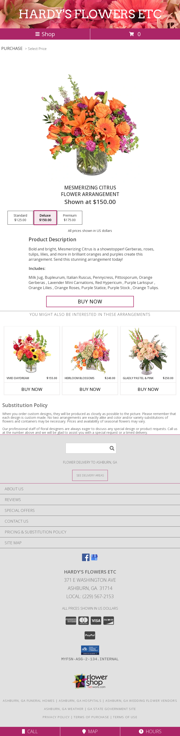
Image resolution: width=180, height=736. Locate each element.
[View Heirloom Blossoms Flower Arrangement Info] (90, 351)
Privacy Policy (56, 717)
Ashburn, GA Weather (64, 709)
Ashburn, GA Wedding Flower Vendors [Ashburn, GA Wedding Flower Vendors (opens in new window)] (141, 700)
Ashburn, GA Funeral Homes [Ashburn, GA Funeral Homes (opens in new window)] (29, 700)
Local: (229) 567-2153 (90, 596)
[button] (90, 650)
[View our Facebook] (86, 559)
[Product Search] (91, 448)
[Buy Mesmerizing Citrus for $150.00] (90, 301)
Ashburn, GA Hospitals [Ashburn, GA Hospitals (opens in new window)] (80, 700)
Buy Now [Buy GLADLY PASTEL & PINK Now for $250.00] (148, 389)
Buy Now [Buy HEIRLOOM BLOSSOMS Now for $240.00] (90, 389)
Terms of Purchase (91, 717)
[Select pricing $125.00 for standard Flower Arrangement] (20, 218)
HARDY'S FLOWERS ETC (90, 14)
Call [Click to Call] (30, 731)
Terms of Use (125, 717)
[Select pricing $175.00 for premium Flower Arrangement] (69, 218)
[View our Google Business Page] (94, 559)
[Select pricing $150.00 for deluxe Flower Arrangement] (45, 218)
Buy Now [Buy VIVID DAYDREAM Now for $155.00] (31, 389)
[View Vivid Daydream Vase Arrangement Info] (32, 351)
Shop (45, 34)
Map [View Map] (90, 731)
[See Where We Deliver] (90, 475)
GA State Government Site (111, 709)
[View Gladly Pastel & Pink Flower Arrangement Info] (148, 351)
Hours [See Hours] (150, 731)
